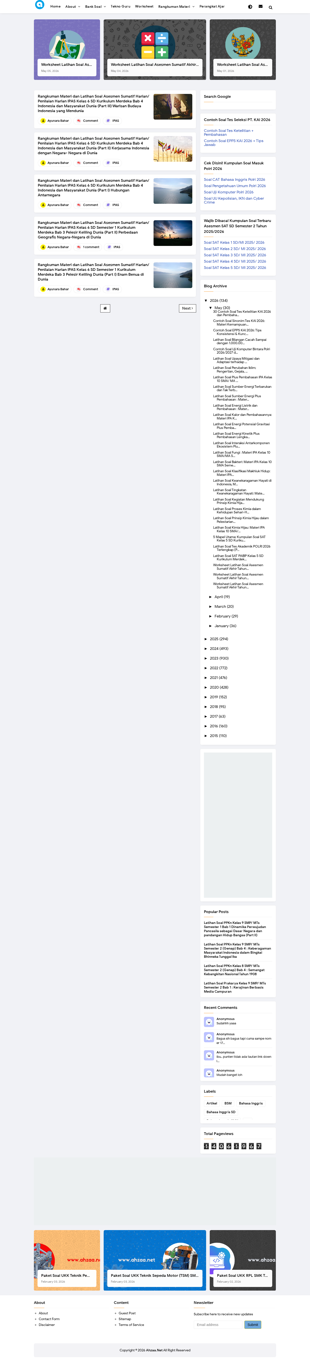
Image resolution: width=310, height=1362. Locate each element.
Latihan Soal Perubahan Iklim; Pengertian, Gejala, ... (234, 369)
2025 (214, 639)
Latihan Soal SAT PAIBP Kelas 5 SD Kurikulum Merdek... (238, 557)
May (219, 307)
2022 (214, 668)
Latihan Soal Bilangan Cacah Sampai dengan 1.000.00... (239, 341)
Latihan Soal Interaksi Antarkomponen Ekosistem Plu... (241, 445)
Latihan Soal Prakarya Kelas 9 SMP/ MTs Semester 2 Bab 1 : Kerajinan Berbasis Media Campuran (235, 987)
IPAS (115, 121)
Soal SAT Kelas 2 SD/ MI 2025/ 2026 (235, 248)
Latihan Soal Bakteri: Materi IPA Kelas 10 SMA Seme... (242, 463)
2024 (214, 648)
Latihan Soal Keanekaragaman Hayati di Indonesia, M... (242, 482)
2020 (215, 687)
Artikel (212, 1103)
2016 (214, 726)
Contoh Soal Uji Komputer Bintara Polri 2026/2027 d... (241, 351)
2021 (214, 677)
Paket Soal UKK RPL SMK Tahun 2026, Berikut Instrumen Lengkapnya (244, 1278)
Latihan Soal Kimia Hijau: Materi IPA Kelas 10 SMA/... (239, 529)
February (223, 616)
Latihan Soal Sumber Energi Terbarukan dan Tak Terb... (242, 388)
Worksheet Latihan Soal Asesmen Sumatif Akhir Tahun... (238, 567)
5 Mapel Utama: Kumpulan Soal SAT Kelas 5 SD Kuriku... (239, 538)
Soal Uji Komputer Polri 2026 (229, 192)
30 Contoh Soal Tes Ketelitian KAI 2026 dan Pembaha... (242, 313)
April (219, 596)
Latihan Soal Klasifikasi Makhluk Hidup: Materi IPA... (241, 473)
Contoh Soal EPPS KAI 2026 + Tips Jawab (234, 142)
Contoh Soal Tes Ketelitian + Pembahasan (229, 132)
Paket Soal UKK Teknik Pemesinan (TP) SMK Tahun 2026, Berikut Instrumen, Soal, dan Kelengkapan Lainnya (68, 1278)
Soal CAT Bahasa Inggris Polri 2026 (234, 179)
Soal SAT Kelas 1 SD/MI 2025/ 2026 (234, 242)
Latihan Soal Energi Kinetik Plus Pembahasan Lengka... (236, 435)
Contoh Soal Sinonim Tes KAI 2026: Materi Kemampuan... (239, 322)
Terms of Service (131, 1325)
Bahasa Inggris (251, 1103)
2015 (214, 735)
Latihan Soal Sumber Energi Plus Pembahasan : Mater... (237, 398)
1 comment (91, 247)
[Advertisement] (238, 825)
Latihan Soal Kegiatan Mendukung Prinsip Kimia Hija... (238, 501)
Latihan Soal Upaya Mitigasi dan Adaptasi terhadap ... (236, 360)
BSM (228, 1103)
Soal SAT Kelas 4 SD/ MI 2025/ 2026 (235, 261)
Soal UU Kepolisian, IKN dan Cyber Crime (234, 200)
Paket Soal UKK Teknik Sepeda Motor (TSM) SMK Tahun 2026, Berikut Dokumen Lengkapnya (156, 1278)
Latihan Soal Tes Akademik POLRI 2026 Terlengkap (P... (242, 548)
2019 (214, 697)
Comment (90, 121)
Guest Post (127, 1313)
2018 (214, 706)
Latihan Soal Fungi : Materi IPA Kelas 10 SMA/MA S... (241, 454)
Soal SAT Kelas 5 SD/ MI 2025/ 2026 (235, 267)
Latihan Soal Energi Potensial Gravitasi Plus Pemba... (241, 426)
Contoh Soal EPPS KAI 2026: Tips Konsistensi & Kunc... (237, 332)
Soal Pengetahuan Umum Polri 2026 (235, 185)
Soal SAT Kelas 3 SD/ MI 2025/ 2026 (235, 255)
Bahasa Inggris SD (221, 1112)
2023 (214, 658)
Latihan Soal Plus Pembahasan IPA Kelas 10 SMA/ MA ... (242, 379)
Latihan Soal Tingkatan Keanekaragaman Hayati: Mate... (238, 491)
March (221, 606)
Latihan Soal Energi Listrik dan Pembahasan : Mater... (235, 407)
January (222, 626)
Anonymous (225, 1019)
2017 (214, 716)
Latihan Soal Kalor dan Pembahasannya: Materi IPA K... (242, 416)
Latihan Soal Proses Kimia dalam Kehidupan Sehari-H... (237, 510)
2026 (214, 300)
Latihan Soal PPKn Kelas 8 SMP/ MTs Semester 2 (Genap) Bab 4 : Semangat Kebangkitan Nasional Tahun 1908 (234, 970)
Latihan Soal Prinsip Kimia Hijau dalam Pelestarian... (241, 520)
